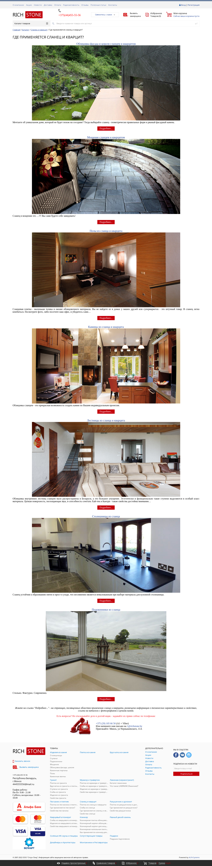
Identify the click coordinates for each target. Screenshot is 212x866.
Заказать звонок (21, 761)
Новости (38, 5)
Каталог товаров (31, 23)
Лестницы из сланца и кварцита (106, 420)
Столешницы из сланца (106, 516)
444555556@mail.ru (23, 784)
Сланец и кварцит (39, 29)
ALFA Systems (194, 857)
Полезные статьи (98, 5)
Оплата (57, 5)
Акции (29, 5)
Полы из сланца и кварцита (106, 230)
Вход (183, 5)
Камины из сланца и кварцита (106, 326)
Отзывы (84, 5)
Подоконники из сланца (106, 609)
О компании (18, 5)
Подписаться (186, 773)
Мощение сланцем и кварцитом (106, 137)
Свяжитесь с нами (105, 14)
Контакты (112, 5)
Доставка (48, 5)
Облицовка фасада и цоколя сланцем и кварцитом (106, 43)
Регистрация (193, 5)
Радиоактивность (71, 5)
